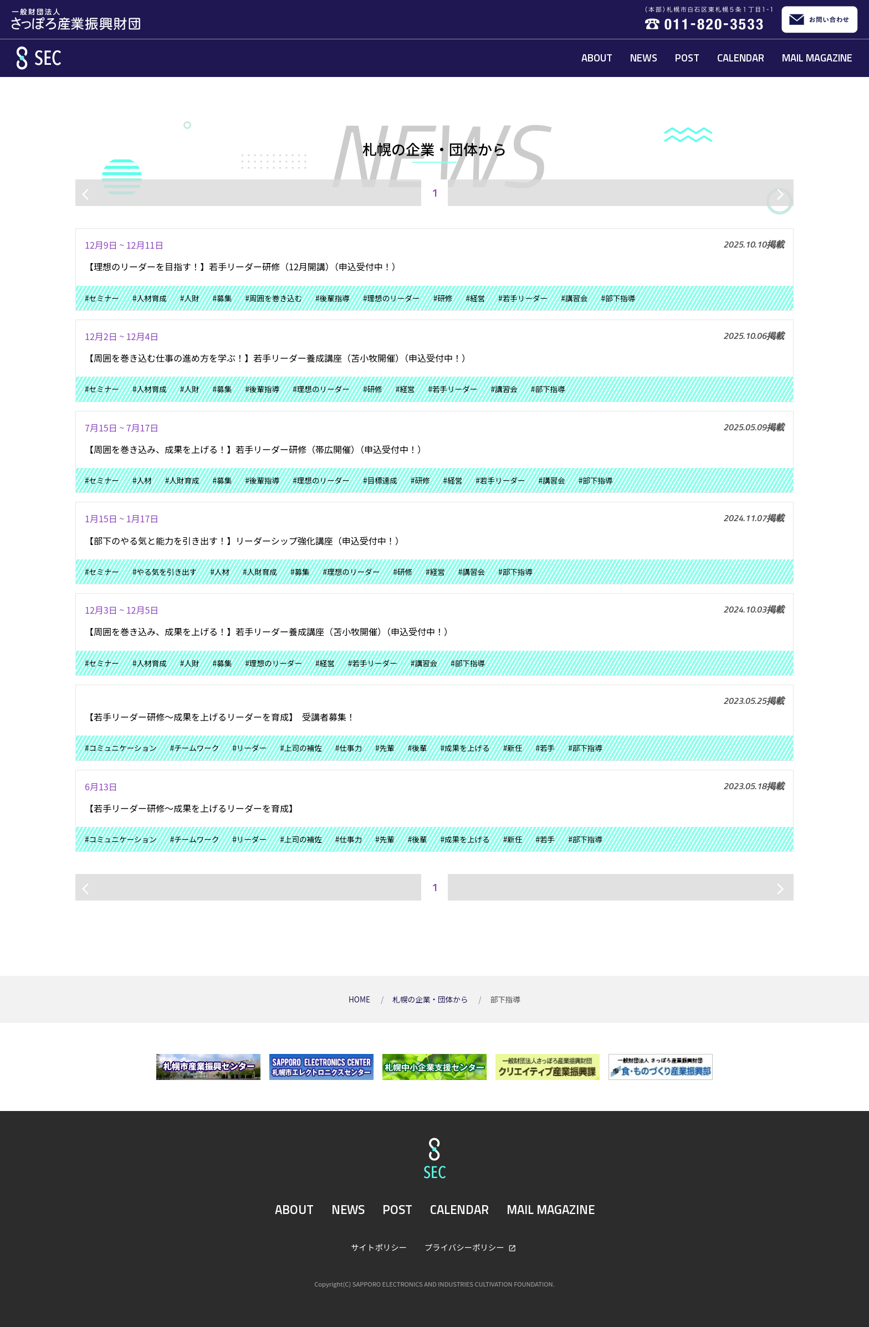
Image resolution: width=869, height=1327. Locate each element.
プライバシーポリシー (465, 1247)
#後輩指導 (332, 298)
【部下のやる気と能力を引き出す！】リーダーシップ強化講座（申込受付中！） (244, 540)
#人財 (190, 298)
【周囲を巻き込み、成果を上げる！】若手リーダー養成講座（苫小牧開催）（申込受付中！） (269, 631)
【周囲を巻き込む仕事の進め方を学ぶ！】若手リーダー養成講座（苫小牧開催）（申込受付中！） (278, 357)
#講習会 (574, 298)
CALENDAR (740, 57)
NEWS (643, 57)
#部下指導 (618, 298)
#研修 (443, 298)
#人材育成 (149, 298)
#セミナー (102, 298)
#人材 (142, 480)
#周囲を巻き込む (273, 298)
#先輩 (385, 747)
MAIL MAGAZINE (817, 57)
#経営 (475, 298)
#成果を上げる (465, 747)
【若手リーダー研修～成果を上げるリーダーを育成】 (191, 808)
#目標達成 (380, 480)
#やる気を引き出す (164, 571)
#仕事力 (348, 747)
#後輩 (417, 747)
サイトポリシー (379, 1247)
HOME (360, 999)
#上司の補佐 (301, 747)
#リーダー (249, 747)
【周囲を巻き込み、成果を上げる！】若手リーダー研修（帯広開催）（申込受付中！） (255, 449)
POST (687, 57)
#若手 (545, 747)
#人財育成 (182, 480)
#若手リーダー (523, 298)
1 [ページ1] (435, 192)
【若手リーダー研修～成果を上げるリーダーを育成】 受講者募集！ (220, 716)
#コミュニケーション (121, 747)
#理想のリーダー (391, 298)
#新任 (513, 747)
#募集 (222, 298)
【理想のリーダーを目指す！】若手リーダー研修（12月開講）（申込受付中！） (243, 266)
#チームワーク (194, 747)
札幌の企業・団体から (430, 999)
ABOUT (596, 57)
